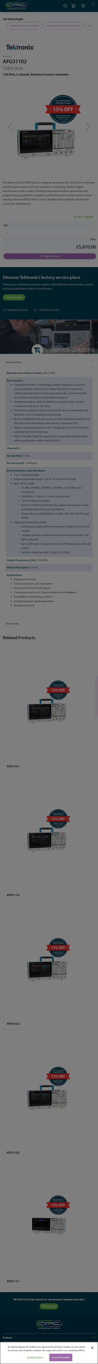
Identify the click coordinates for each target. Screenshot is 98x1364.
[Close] (92, 1348)
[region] (49, 1353)
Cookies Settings (35, 1357)
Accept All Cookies (61, 1357)
